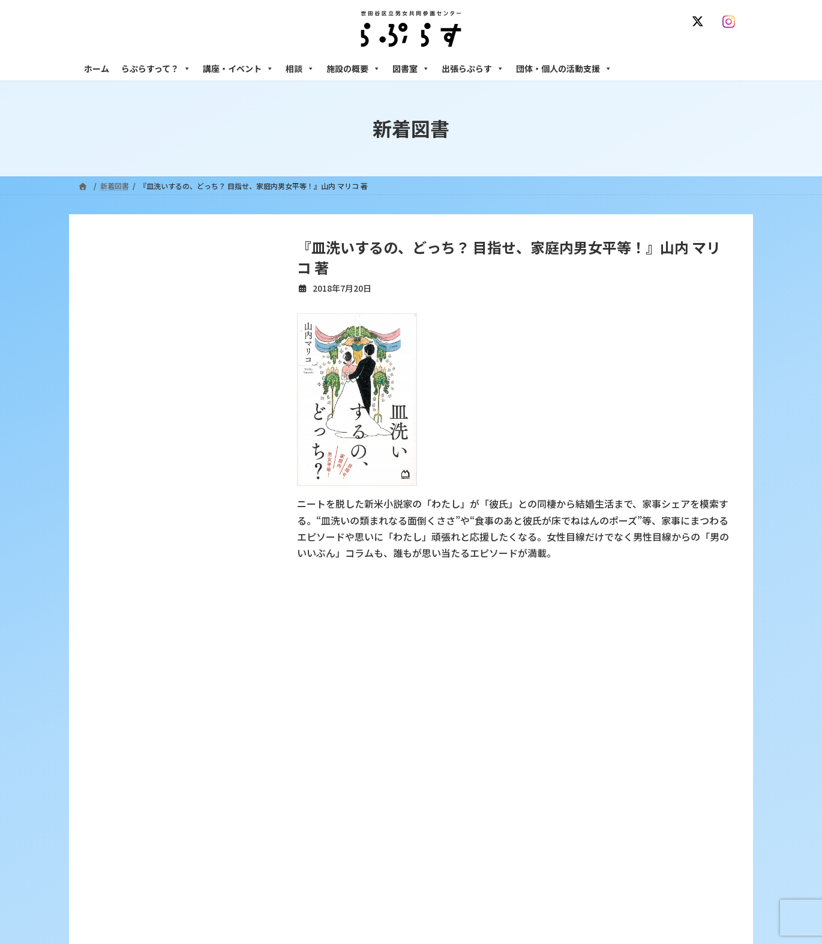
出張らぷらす (473, 68)
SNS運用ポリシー (587, 644)
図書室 (411, 68)
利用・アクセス (345, 736)
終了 (327, 798)
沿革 (327, 715)
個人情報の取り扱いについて (686, 644)
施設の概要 (353, 68)
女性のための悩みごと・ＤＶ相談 (602, 715)
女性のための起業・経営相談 (595, 809)
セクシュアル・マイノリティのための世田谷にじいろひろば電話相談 (645, 761)
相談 (300, 68)
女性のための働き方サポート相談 (602, 736)
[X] (700, 22)
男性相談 (562, 788)
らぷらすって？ (156, 68)
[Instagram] (731, 22)
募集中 (331, 777)
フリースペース (572, 850)
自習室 (559, 871)
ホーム (96, 68)
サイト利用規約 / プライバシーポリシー (470, 644)
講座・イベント (238, 68)
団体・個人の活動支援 (564, 68)
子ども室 (562, 892)
